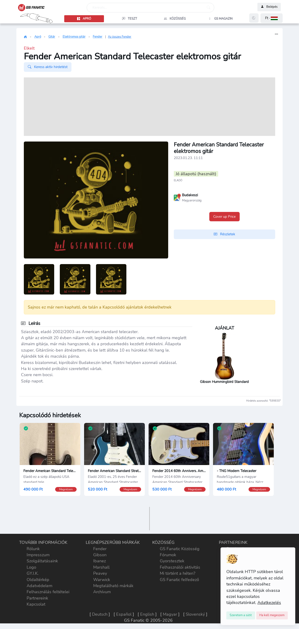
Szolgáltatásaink (42, 561)
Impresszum (38, 555)
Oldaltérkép (38, 579)
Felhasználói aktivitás (180, 567)
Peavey (100, 573)
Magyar (170, 614)
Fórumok (168, 555)
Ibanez (99, 561)
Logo (31, 567)
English (147, 614)
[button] (271, 18)
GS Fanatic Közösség (179, 549)
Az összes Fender (119, 37)
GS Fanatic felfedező (179, 579)
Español (124, 614)
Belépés (269, 7)
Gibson (100, 555)
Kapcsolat (36, 604)
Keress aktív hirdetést (48, 67)
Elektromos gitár (74, 37)
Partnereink (37, 598)
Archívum (102, 592)
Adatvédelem (39, 586)
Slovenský (195, 614)
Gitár (51, 37)
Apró (37, 37)
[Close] (240, 615)
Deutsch (99, 614)
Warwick (101, 579)
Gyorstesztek (172, 561)
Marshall (101, 567)
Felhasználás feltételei (48, 592)
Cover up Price (224, 216)
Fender (97, 37)
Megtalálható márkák (113, 586)
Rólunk (33, 549)
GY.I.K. (33, 573)
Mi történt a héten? (177, 573)
